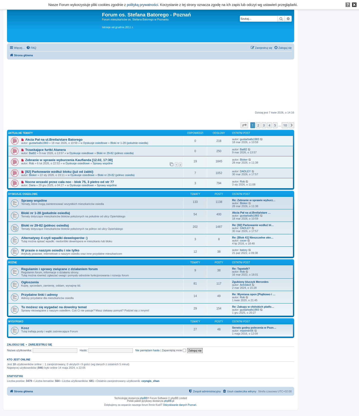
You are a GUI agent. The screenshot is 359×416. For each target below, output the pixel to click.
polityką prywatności (142, 5)
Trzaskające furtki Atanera (45, 150)
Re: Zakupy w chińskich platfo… (253, 306)
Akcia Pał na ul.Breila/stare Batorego (54, 139)
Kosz (25, 328)
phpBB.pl (169, 401)
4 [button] (269, 125)
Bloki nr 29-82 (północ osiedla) (115, 153)
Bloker (244, 159)
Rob (31, 163)
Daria (32, 185)
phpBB (143, 398)
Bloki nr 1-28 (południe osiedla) (129, 142)
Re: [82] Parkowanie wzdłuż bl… (253, 225)
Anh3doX (245, 284)
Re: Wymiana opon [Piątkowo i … (253, 294)
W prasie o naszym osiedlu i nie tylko (50, 250)
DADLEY (245, 171)
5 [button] (275, 125)
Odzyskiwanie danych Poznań (179, 405)
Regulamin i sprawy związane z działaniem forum (59, 269)
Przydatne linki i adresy (39, 295)
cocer (243, 240)
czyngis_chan (150, 380)
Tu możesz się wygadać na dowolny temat (54, 307)
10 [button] (285, 125)
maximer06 (246, 330)
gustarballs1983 (38, 142)
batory (244, 249)
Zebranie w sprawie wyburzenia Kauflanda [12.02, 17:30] (69, 160)
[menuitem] (31, 48)
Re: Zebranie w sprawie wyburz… (253, 200)
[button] (244, 125)
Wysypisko (15, 321)
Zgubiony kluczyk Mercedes (250, 281)
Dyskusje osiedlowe (95, 142)
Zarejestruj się (40, 344)
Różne (12, 262)
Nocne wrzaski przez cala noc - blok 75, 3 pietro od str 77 (69, 182)
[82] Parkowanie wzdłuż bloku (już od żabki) (59, 172)
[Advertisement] (150, 85)
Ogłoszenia (30, 282)
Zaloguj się (15, 344)
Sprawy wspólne (103, 163)
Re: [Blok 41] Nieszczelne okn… (252, 237)
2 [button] (258, 125)
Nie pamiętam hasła (147, 350)
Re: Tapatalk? (241, 268)
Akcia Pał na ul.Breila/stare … (251, 212)
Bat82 (32, 153)
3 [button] (264, 125)
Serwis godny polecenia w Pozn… (254, 327)
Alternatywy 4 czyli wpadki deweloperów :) (54, 238)
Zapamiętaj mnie (174, 350)
